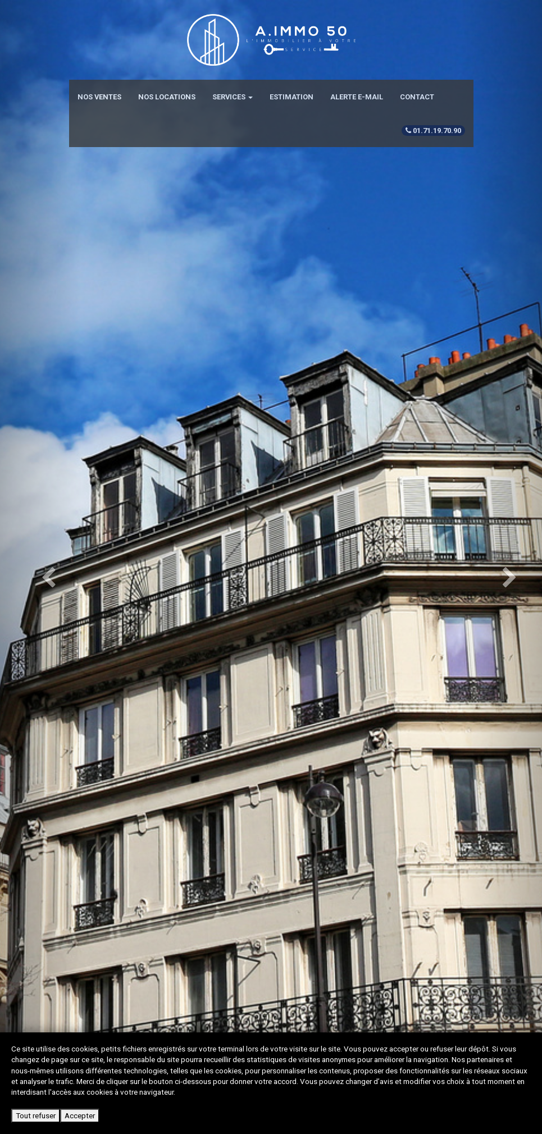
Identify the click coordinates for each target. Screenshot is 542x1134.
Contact (417, 97)
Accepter (80, 1115)
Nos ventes (99, 97)
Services (232, 97)
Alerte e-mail (356, 97)
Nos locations (166, 97)
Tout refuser (36, 1115)
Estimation (291, 97)
